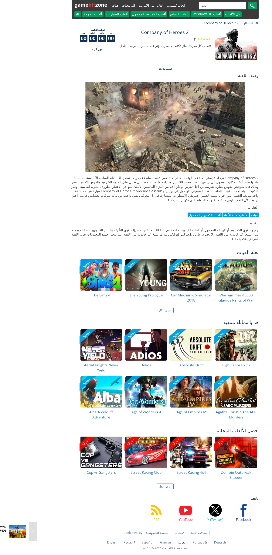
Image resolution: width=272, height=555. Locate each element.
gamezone (61, 5)
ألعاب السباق (150, 14)
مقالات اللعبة (170, 533)
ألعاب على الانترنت (121, 5)
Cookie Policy (103, 533)
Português (171, 542)
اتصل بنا (150, 533)
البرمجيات (99, 5)
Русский (101, 542)
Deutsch (191, 542)
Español (119, 542)
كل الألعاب (203, 14)
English (83, 542)
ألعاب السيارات (88, 14)
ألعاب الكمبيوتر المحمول (120, 14)
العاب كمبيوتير (146, 5)
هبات (86, 5)
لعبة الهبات (216, 23)
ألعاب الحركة (64, 14)
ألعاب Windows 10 (178, 14)
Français (137, 542)
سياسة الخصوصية (128, 533)
